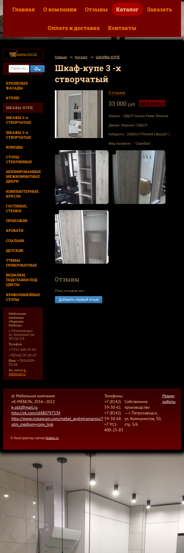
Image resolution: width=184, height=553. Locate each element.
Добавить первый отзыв (78, 300)
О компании (60, 9)
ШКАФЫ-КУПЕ (19, 107)
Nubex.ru (52, 438)
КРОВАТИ (14, 230)
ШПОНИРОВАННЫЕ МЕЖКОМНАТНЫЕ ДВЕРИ (23, 176)
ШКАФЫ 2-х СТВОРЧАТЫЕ (18, 120)
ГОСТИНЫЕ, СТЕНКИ (16, 208)
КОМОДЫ (14, 147)
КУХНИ (12, 97)
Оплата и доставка (74, 27)
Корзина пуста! (24, 54)
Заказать (159, 9)
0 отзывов (117, 92)
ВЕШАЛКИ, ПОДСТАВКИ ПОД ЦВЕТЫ (21, 279)
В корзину (155, 103)
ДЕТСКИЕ (15, 250)
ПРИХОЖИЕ (17, 220)
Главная (23, 9)
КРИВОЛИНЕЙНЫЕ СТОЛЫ (23, 297)
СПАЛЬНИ (15, 240)
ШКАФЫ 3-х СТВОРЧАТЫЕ (18, 135)
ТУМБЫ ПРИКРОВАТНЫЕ (21, 262)
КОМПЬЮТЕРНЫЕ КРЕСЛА (22, 193)
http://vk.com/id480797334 (35, 413)
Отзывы (96, 9)
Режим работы (168, 398)
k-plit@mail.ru (18, 372)
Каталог (127, 9)
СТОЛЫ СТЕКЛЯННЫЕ (19, 159)
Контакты (122, 27)
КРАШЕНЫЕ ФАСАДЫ (17, 85)
